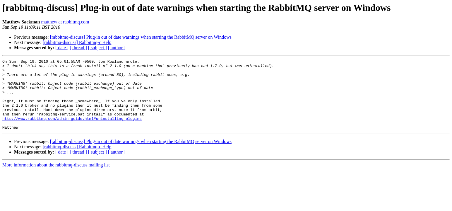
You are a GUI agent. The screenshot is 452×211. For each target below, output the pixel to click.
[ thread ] (78, 47)
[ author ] (117, 47)
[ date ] (62, 47)
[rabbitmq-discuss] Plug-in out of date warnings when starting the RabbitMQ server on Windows (141, 37)
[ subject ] (97, 47)
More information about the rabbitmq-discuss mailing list (56, 178)
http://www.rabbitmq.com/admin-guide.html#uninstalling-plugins (72, 130)
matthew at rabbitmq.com (65, 21)
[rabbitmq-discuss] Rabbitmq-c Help (77, 42)
